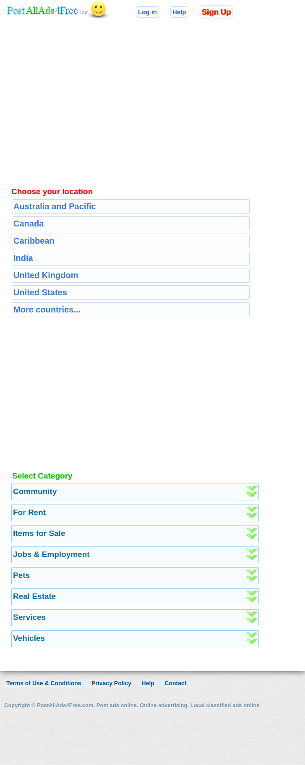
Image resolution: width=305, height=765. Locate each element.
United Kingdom (45, 275)
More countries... (47, 309)
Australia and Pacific (54, 206)
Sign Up (216, 12)
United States (40, 292)
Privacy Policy (111, 683)
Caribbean (34, 240)
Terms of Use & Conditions (43, 683)
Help (179, 12)
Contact (175, 683)
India (23, 258)
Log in (147, 12)
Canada (28, 223)
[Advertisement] (166, 95)
